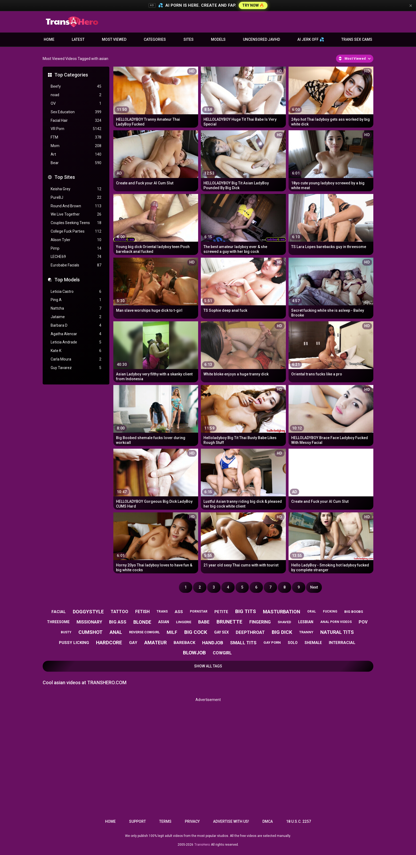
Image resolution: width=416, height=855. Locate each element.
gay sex (221, 632)
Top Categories (71, 75)
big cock (195, 632)
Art (76, 154)
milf (172, 632)
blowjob (194, 653)
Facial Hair (76, 120)
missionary (89, 622)
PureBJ (76, 197)
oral (311, 611)
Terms (165, 821)
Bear (76, 163)
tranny (306, 632)
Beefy (76, 86)
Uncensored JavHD (261, 39)
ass (179, 611)
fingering (260, 622)
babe (204, 622)
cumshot (90, 632)
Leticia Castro (76, 291)
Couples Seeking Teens (76, 223)
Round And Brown (76, 206)
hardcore (109, 642)
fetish (142, 611)
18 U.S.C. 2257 (298, 821)
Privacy (192, 821)
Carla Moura (76, 359)
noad (76, 95)
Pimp (76, 248)
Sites (188, 39)
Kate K (76, 351)
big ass (117, 622)
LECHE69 (76, 256)
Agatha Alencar (76, 334)
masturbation (281, 611)
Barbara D (76, 325)
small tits (243, 642)
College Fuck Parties (76, 231)
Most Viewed (114, 39)
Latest (78, 39)
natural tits (337, 632)
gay (133, 642)
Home (49, 39)
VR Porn (76, 129)
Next (314, 587)
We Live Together (76, 214)
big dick (282, 632)
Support (137, 821)
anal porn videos (336, 622)
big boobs (353, 612)
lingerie (183, 622)
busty (66, 632)
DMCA (267, 821)
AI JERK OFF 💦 (310, 39)
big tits (245, 611)
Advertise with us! (231, 821)
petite (221, 611)
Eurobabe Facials (76, 265)
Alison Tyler (76, 240)
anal (116, 632)
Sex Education (76, 112)
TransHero (202, 844)
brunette (229, 622)
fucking (330, 611)
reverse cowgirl (144, 632)
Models (218, 39)
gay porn (272, 643)
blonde (142, 622)
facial (58, 611)
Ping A (76, 300)
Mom (76, 146)
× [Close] (410, 6)
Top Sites (64, 177)
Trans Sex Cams (356, 39)
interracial (342, 642)
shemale (313, 643)
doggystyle (88, 611)
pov (363, 622)
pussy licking (74, 642)
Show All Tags (208, 666)
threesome (58, 622)
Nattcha (76, 308)
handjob (212, 642)
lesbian (305, 622)
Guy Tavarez (76, 368)
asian (163, 622)
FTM (76, 137)
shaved (284, 622)
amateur (155, 642)
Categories (155, 39)
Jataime (76, 317)
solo (293, 643)
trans (162, 611)
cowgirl (222, 652)
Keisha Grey (76, 189)
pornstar (198, 611)
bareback (184, 642)
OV (76, 103)
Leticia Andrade (76, 342)
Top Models (67, 279)
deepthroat (250, 632)
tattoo (119, 611)
